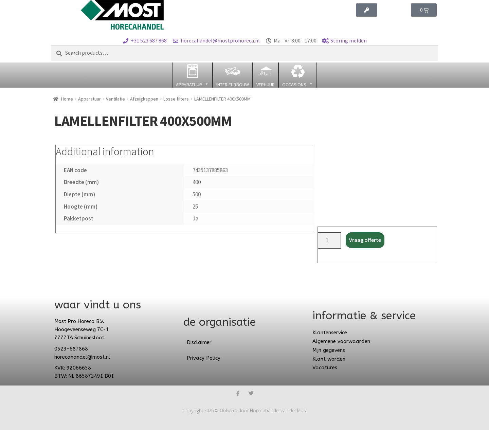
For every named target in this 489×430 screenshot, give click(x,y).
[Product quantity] (329, 240)
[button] (192, 75)
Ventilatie (115, 99)
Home (67, 99)
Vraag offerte (365, 239)
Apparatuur (89, 99)
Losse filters (176, 99)
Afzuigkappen (144, 99)
